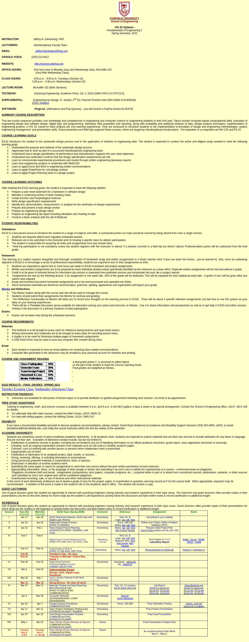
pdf (127, 519)
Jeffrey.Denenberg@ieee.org (51, 51)
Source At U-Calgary (193, 606)
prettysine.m (199, 550)
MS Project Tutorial (125, 530)
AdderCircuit (189, 539)
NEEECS (127, 564)
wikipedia (131, 562)
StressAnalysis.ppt (194, 585)
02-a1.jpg (154, 590)
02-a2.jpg (164, 590)
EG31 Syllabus (40, 103)
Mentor (6, 289)
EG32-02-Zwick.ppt (159, 588)
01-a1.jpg (188, 590)
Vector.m (187, 550)
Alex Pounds (127, 544)
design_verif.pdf (194, 603)
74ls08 (201, 539)
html (133, 519)
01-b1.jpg (188, 593)
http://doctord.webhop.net (49, 63)
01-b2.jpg (199, 593)
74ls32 (190, 542)
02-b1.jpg (154, 593)
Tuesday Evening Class (18, 389)
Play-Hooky (122, 543)
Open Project (147, 530)
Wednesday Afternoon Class (54, 389)
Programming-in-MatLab (159, 549)
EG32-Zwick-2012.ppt (125, 588)
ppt (123, 519)
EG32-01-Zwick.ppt (193, 588)
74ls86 (197, 542)
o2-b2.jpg (164, 593)
